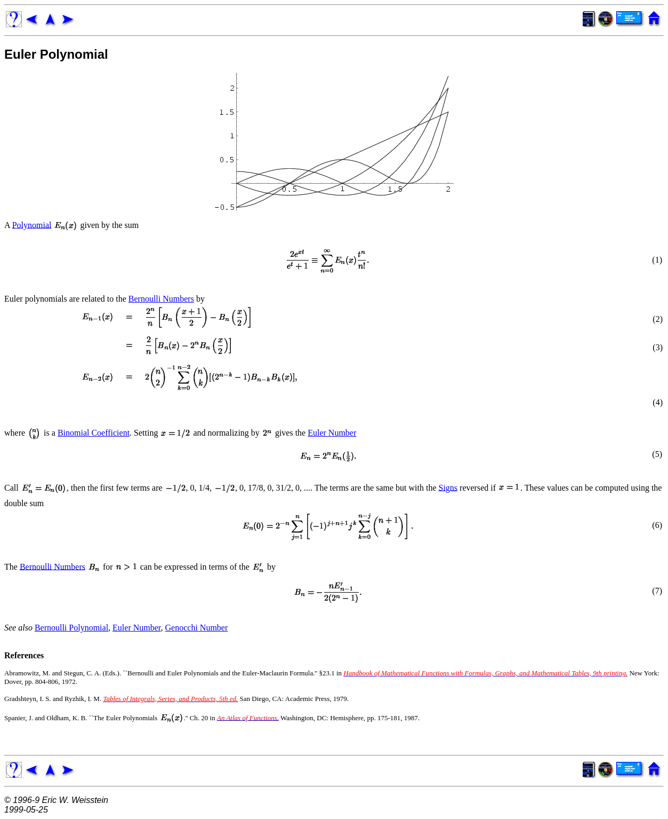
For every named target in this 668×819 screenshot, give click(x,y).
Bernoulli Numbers (161, 298)
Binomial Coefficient (94, 432)
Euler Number (332, 432)
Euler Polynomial (56, 54)
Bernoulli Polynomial (71, 627)
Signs (447, 487)
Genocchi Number (196, 627)
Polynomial (32, 224)
